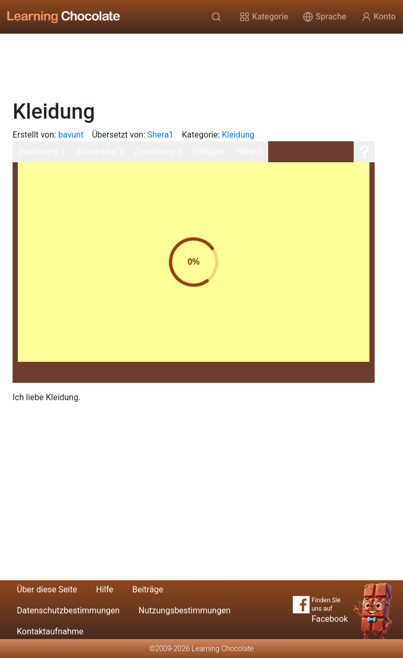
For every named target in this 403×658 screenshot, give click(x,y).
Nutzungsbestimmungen (184, 610)
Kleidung (238, 135)
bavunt (70, 135)
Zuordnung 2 (100, 151)
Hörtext (249, 151)
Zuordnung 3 (158, 151)
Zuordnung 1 (42, 151)
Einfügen (208, 151)
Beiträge (147, 589)
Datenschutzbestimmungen (68, 610)
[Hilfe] (364, 151)
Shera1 (160, 135)
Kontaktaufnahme (50, 631)
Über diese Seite (47, 589)
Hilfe (104, 589)
